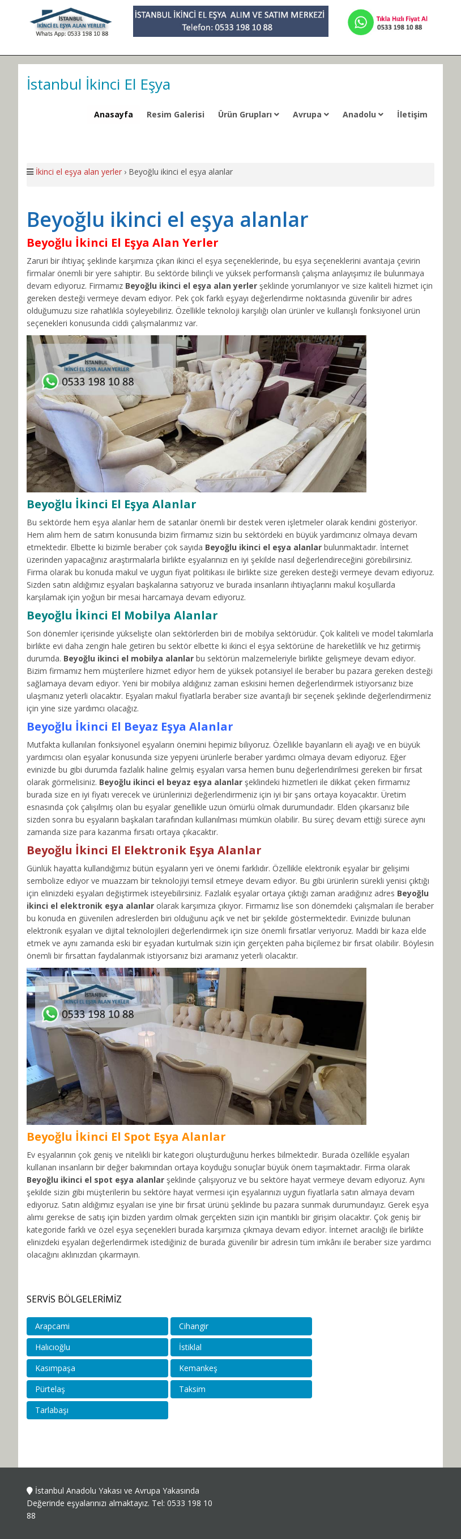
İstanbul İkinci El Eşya (98, 84)
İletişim (412, 114)
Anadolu (363, 114)
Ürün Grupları (248, 114)
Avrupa (311, 114)
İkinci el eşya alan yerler (79, 171)
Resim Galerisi (175, 114)
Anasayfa (113, 114)
